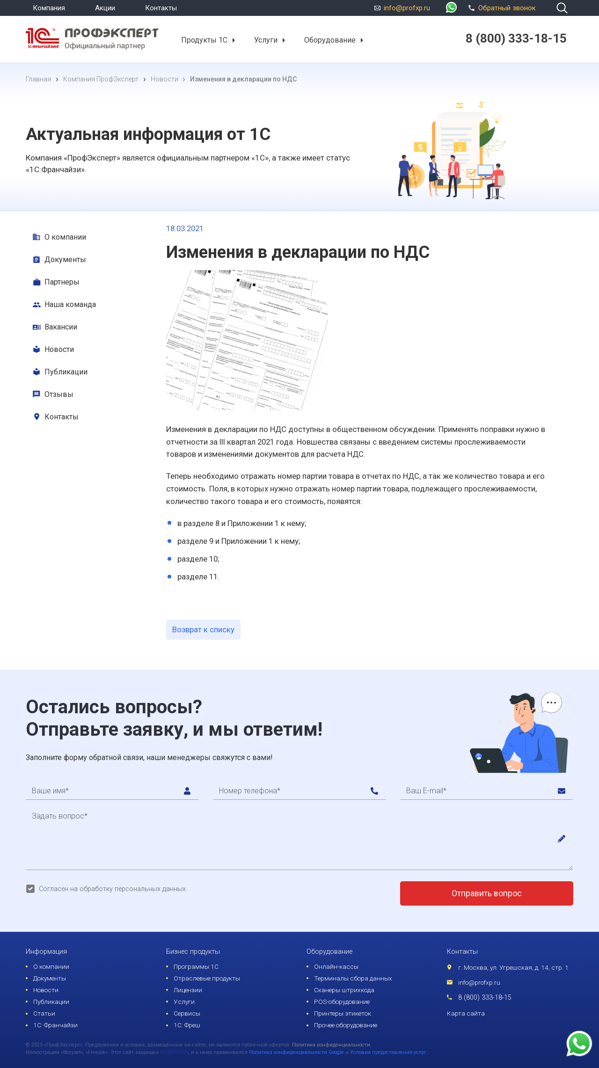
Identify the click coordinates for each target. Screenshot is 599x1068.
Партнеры (62, 282)
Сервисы (187, 1013)
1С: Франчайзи (55, 1025)
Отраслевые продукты (207, 978)
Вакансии (60, 326)
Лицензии (188, 990)
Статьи (44, 1013)
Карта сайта (466, 1013)
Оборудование (330, 40)
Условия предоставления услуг (388, 1052)
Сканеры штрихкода (344, 990)
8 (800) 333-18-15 (484, 998)
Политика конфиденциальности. (332, 1045)
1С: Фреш (187, 1025)
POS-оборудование (342, 1001)
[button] (233, 40)
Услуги (266, 40)
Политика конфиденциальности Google (296, 1052)
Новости (59, 349)
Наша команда (70, 304)
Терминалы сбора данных (353, 978)
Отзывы (58, 394)
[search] (562, 8)
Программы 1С (196, 966)
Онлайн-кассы (336, 966)
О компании (65, 237)
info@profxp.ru (407, 8)
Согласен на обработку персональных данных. (113, 889)
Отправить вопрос (487, 893)
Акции (105, 8)
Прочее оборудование (345, 1025)
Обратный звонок (500, 7)
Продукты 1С (204, 40)
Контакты (161, 8)
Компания (49, 8)
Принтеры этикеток (342, 1013)
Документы (65, 259)
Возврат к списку (203, 629)
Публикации (66, 371)
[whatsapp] (451, 8)
